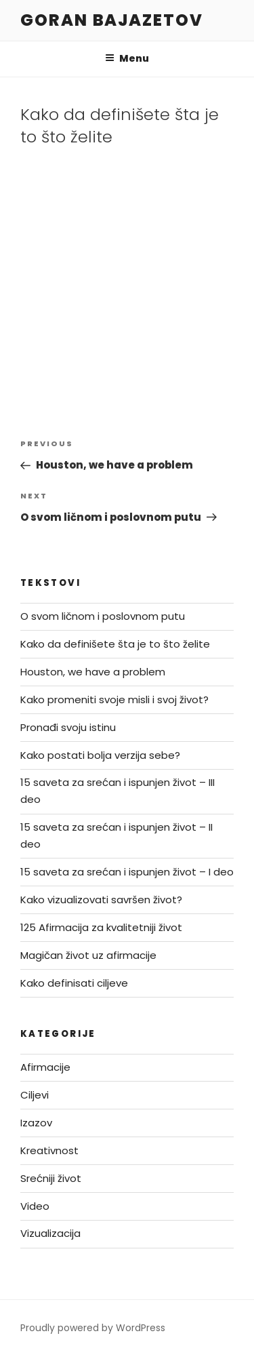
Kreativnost (49, 1150)
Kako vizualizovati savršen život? (101, 899)
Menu (127, 58)
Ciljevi (34, 1095)
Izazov (36, 1123)
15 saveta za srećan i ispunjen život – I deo (127, 872)
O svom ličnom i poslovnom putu (102, 616)
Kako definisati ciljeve (74, 983)
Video (34, 1206)
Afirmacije (45, 1067)
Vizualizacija (50, 1233)
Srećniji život (50, 1178)
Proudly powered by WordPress (92, 1328)
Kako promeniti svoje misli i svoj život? (114, 699)
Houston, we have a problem (92, 672)
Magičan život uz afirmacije (88, 955)
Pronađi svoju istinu (68, 727)
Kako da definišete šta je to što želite (115, 644)
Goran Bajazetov (111, 20)
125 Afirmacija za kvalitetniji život (101, 927)
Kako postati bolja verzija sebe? (100, 755)
